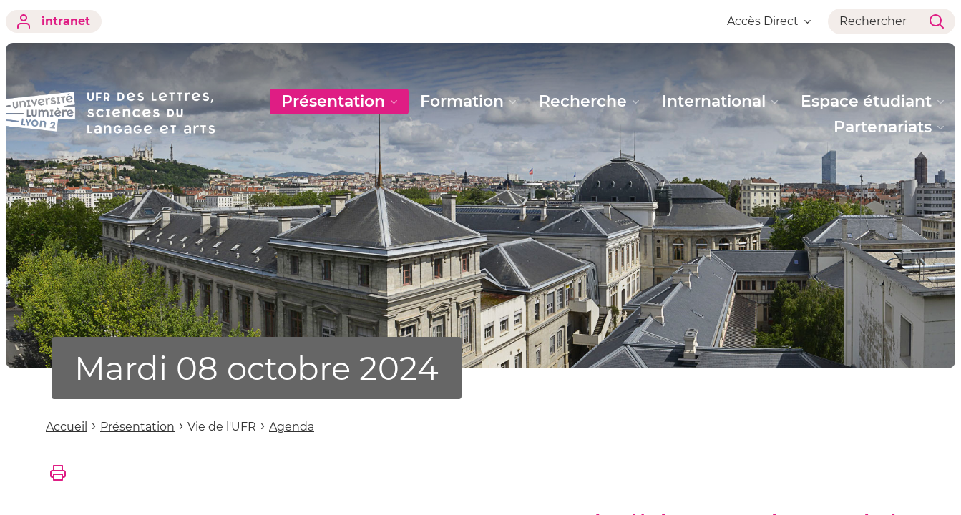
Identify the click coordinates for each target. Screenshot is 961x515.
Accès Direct (769, 21)
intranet (53, 21)
